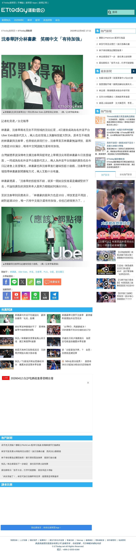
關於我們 (33, 540)
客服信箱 (70, 540)
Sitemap (80, 540)
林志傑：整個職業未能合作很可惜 (114, 90)
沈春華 (38, 272)
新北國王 (60, 272)
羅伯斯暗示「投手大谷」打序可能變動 (116, 63)
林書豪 (13, 272)
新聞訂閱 (43, 2)
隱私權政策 (99, 540)
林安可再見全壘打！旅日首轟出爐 (114, 44)
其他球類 (47, 20)
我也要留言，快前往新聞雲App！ (46, 527)
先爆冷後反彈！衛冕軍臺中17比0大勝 (116, 78)
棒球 (29, 20)
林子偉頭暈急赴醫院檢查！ (111, 50)
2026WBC (19, 20)
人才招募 (23, 540)
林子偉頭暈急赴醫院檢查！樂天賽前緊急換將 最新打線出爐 (28, 457)
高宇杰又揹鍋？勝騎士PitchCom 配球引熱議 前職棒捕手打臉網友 (30, 445)
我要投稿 (14, 540)
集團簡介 (43, 540)
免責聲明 (122, 540)
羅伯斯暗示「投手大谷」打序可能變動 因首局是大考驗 (26, 470)
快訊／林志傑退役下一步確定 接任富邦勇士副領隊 (24, 464)
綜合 (57, 20)
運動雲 (25, 10)
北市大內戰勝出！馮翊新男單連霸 (114, 97)
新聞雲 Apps (31, 2)
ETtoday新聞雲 (9, 2)
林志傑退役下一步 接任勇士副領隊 (115, 56)
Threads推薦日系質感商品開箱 (109, 116)
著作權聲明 (111, 540)
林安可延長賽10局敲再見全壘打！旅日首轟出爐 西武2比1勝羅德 (31, 451)
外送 (31, 272)
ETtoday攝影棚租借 (104, 153)
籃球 (37, 20)
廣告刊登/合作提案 (57, 540)
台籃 (52, 272)
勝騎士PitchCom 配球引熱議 (112, 38)
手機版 (21, 2)
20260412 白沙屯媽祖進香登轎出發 (32, 378)
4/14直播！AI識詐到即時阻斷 (108, 127)
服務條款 (89, 540)
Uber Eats (22, 272)
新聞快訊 (6, 20)
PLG (46, 272)
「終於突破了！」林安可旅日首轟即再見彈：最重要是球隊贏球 (29, 476)
